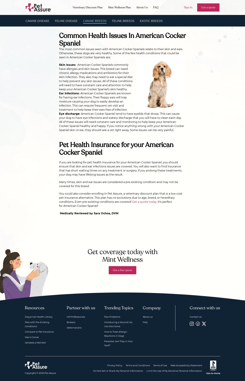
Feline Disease (66, 21)
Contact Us (196, 316)
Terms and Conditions (138, 365)
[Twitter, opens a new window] (204, 324)
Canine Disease (37, 21)
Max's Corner (32, 337)
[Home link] (36, 365)
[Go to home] (38, 7)
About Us (142, 7)
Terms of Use (160, 365)
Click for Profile (213, 373)
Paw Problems (112, 316)
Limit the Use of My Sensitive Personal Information (174, 370)
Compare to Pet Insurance (39, 331)
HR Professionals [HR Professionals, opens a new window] (76, 316)
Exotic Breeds (151, 21)
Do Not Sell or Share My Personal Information (118, 370)
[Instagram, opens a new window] (192, 324)
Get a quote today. (144, 201)
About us (148, 316)
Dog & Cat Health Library (38, 316)
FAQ (155, 7)
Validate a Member (35, 342)
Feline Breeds (123, 21)
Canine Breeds (95, 21)
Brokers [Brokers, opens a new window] (71, 322)
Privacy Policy (114, 365)
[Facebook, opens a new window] (198, 324)
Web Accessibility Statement (186, 365)
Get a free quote (122, 270)
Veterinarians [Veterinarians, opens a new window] (74, 327)
